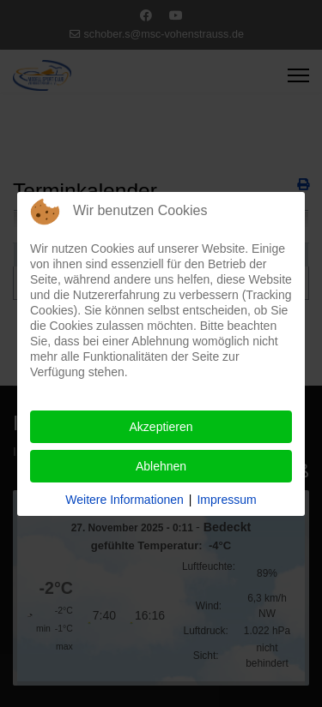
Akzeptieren (161, 427)
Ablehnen (161, 466)
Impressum (226, 499)
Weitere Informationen (124, 499)
